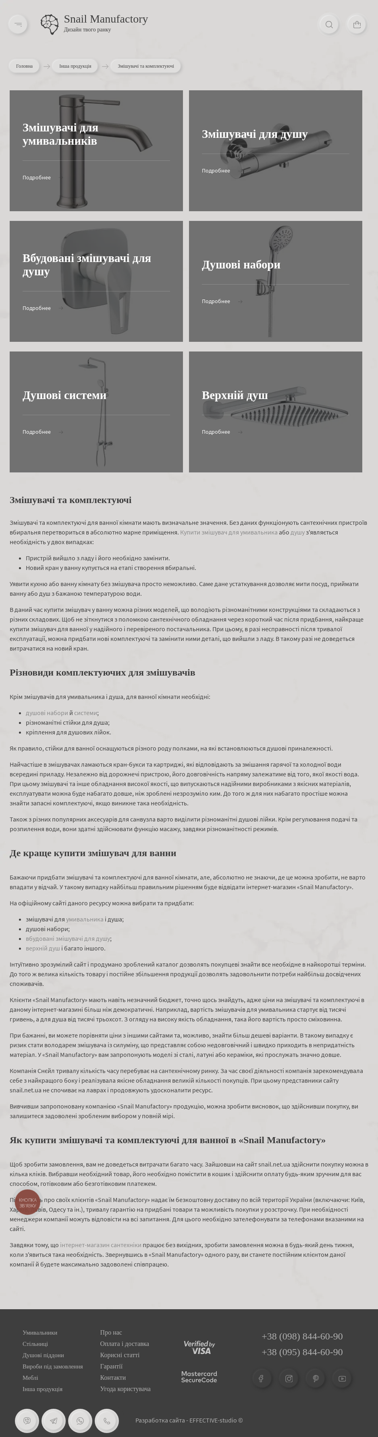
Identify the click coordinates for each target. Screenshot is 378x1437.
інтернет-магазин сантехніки (100, 1245)
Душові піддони (43, 1355)
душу (298, 532)
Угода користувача (125, 1388)
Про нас (111, 1332)
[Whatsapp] (80, 1421)
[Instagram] (289, 1378)
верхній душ (43, 948)
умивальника (85, 919)
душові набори (47, 713)
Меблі (30, 1378)
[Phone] (107, 1421)
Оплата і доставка (125, 1343)
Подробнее (43, 177)
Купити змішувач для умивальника (229, 532)
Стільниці (35, 1344)
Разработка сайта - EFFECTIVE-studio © (189, 1420)
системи (85, 713)
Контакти (113, 1377)
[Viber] (27, 1421)
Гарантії (111, 1366)
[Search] (327, 25)
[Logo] (50, 25)
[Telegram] (53, 1421)
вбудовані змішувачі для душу (68, 938)
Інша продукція (75, 66)
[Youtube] (342, 1378)
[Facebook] (262, 1378)
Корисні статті (120, 1355)
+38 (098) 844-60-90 (302, 1336)
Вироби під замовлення (53, 1366)
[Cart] (356, 25)
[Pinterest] (315, 1378)
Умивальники (40, 1332)
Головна (24, 66)
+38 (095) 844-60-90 (302, 1352)
